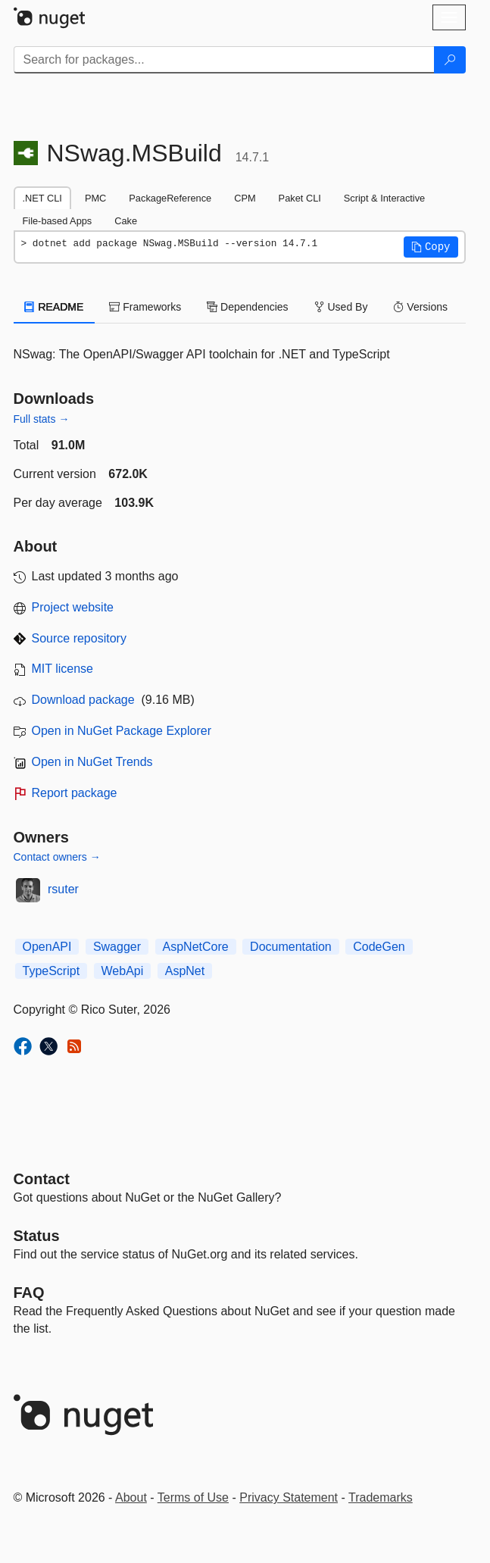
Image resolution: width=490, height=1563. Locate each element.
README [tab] (54, 306)
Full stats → (42, 419)
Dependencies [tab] (247, 306)
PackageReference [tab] (170, 198)
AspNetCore (196, 946)
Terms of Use (193, 1497)
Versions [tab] (420, 306)
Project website (73, 607)
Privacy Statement (288, 1497)
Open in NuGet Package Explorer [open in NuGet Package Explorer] (121, 730)
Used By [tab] (341, 306)
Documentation (291, 946)
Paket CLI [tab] (300, 198)
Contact (42, 1179)
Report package (74, 792)
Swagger (117, 946)
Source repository (79, 638)
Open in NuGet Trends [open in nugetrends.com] (92, 761)
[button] (431, 247)
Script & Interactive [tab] (384, 198)
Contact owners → (57, 857)
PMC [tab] (95, 198)
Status (37, 1235)
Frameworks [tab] (145, 306)
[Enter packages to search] (224, 59)
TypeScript (51, 970)
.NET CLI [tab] (42, 198)
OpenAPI (47, 946)
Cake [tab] (125, 221)
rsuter (63, 889)
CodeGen (379, 946)
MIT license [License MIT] (63, 668)
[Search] (450, 59)
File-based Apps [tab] (57, 221)
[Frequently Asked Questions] (29, 1292)
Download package (83, 699)
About (131, 1497)
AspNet (184, 970)
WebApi (122, 970)
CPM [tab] (244, 198)
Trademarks (380, 1497)
